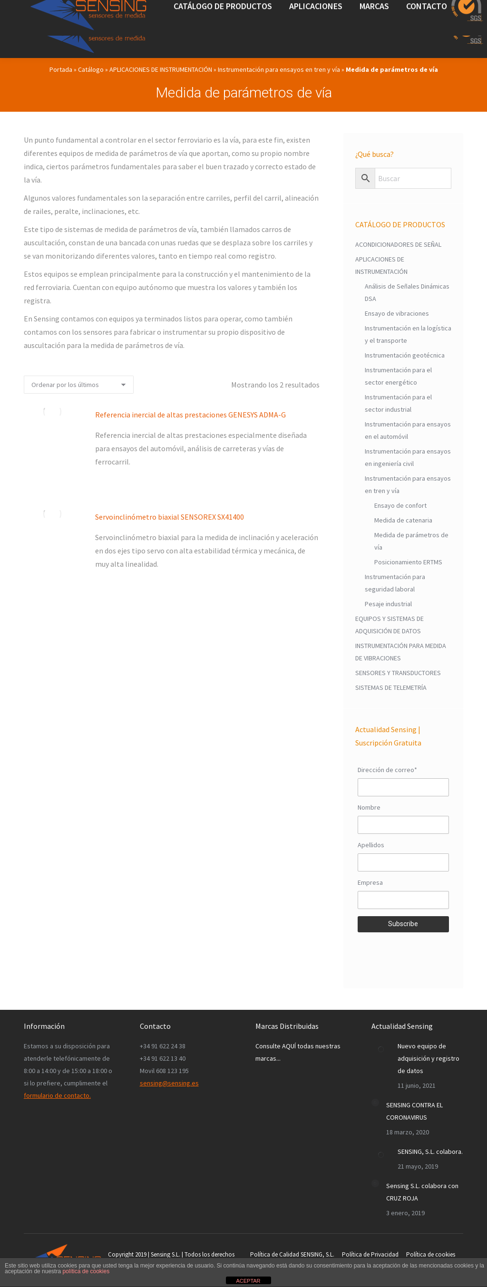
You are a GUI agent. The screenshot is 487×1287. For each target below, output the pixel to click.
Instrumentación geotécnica (405, 355)
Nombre (369, 807)
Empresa (370, 882)
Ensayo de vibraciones (397, 313)
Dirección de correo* (387, 769)
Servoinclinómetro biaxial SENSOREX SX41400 (169, 517)
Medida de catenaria (403, 520)
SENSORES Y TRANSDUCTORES (398, 672)
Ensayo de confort (400, 505)
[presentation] (403, 953)
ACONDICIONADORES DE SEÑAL (398, 244)
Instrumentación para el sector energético (398, 376)
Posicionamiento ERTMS (408, 562)
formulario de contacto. (57, 1095)
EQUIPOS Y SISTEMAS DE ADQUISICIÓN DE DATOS (389, 624)
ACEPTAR (248, 1281)
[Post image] (380, 1049)
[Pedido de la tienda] (79, 385)
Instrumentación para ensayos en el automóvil (408, 430)
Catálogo (91, 69)
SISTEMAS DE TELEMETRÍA (391, 687)
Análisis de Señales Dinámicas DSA (407, 292)
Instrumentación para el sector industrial (398, 403)
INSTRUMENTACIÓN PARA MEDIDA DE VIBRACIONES (400, 651)
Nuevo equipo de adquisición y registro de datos (428, 1058)
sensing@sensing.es (169, 1083)
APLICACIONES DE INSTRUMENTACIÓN (160, 69)
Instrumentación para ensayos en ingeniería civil (408, 457)
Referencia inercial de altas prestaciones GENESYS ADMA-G (190, 414)
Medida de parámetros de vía (411, 541)
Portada (60, 69)
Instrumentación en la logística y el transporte (408, 334)
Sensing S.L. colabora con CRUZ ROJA (422, 1191)
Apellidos (371, 845)
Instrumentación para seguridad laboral (395, 582)
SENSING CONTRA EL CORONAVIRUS (414, 1111)
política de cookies (85, 1271)
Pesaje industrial (388, 604)
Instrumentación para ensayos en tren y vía (279, 69)
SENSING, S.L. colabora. (430, 1151)
